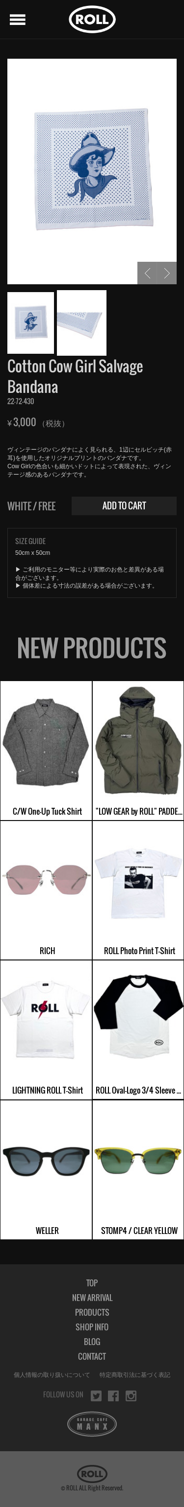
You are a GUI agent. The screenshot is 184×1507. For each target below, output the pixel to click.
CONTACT (92, 1356)
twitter (96, 1396)
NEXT (167, 273)
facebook (113, 1396)
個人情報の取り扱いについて (52, 1374)
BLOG (92, 1341)
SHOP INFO (92, 1327)
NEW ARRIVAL (92, 1297)
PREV (147, 273)
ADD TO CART (124, 505)
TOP (92, 1283)
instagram (131, 1396)
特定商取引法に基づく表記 (135, 1374)
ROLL (92, 19)
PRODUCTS (92, 1312)
